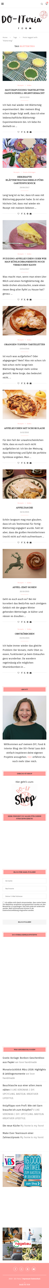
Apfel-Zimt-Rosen (24, 587)
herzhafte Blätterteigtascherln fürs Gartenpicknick (24, 180)
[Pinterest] (26, 28)
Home (5, 37)
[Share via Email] (30, 132)
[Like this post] (18, 132)
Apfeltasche (24, 507)
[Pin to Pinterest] (27, 132)
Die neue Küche (11, 1125)
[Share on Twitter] (24, 132)
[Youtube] (30, 28)
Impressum (26, 1279)
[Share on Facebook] (21, 132)
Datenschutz (35, 1279)
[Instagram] (22, 28)
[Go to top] (24, 1284)
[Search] (42, 4)
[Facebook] (18, 28)
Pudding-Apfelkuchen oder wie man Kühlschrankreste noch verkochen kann (24, 261)
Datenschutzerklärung (11, 910)
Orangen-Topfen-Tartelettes (24, 344)
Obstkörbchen (24, 633)
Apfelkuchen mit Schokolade (24, 428)
